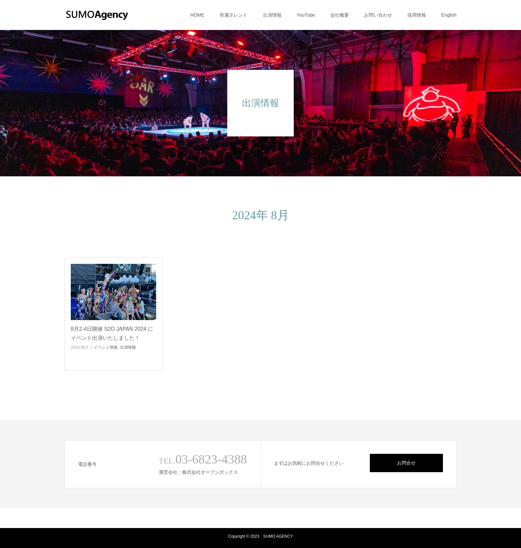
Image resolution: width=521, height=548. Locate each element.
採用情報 (416, 15)
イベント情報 (106, 347)
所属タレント (234, 15)
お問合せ (406, 462)
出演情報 (272, 15)
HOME (197, 15)
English (449, 15)
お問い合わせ (378, 15)
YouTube (306, 15)
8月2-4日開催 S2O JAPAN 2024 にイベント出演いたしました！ (112, 333)
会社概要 (339, 15)
